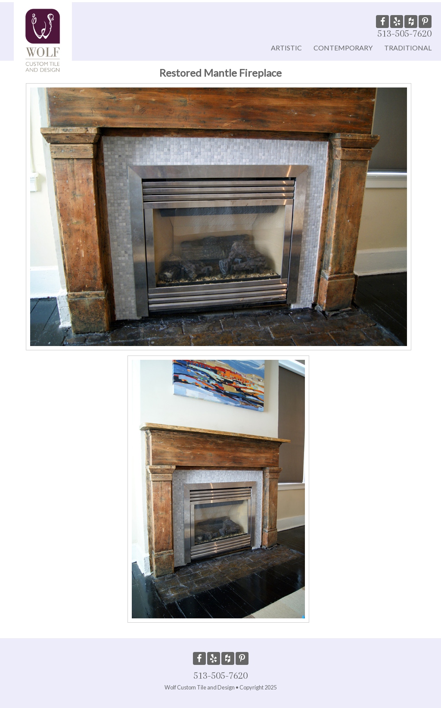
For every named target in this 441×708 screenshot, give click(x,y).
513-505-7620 (404, 33)
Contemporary (343, 48)
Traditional (408, 48)
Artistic (286, 48)
